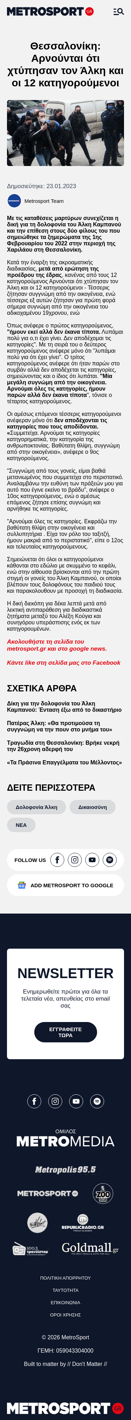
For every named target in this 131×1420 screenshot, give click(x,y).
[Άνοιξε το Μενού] (119, 11)
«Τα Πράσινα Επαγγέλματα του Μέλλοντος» (64, 762)
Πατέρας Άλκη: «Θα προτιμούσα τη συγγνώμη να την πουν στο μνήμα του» (59, 726)
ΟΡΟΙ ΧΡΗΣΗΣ (65, 1315)
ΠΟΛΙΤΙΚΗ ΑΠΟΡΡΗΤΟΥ (65, 1278)
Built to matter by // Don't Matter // (65, 1364)
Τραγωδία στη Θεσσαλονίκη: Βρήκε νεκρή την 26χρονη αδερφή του (63, 746)
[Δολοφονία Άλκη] (36, 807)
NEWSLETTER (65, 973)
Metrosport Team (44, 201)
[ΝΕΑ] (21, 825)
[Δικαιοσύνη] (93, 807)
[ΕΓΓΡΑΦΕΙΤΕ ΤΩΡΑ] (65, 1032)
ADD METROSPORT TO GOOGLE (71, 885)
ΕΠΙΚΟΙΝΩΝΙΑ (65, 1302)
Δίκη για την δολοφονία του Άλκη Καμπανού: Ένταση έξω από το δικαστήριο (64, 707)
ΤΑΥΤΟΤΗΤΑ (65, 1290)
